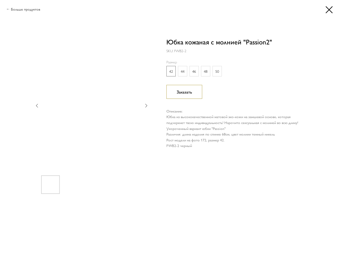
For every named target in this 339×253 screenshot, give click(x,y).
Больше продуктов (25, 9)
